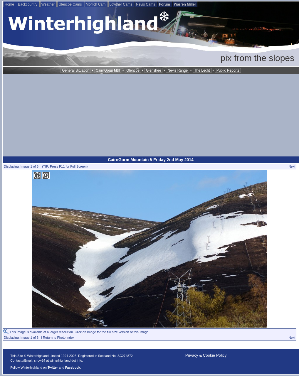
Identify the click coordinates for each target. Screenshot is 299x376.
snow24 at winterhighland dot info (58, 360)
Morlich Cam (96, 4)
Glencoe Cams (70, 4)
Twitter (53, 367)
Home (10, 4)
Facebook (72, 367)
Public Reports (227, 70)
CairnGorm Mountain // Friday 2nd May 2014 (151, 159)
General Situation (75, 70)
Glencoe (133, 70)
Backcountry (28, 4)
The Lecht (202, 70)
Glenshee (153, 70)
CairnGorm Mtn (108, 70)
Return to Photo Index (58, 337)
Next (291, 166)
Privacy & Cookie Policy (206, 355)
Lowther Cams (121, 4)
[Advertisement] (151, 115)
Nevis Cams (146, 4)
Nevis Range (177, 70)
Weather (48, 4)
